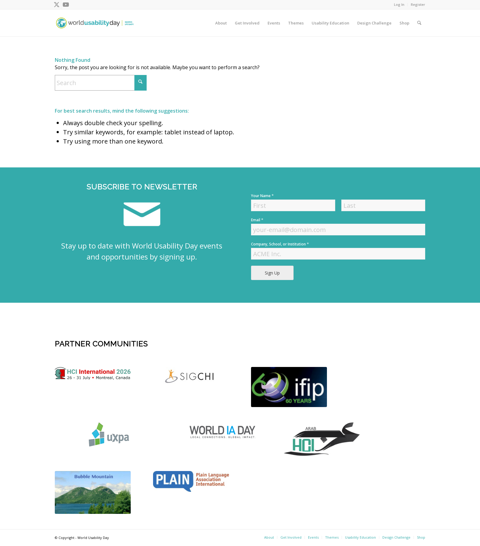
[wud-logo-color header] (95, 22)
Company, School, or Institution (280, 244)
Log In (399, 4)
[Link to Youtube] (65, 4)
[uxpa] (109, 434)
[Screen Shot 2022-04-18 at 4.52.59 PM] (224, 431)
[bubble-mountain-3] (93, 492)
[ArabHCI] (322, 438)
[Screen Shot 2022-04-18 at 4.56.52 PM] (289, 387)
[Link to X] (56, 4)
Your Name (262, 195)
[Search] (419, 22)
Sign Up (272, 273)
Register (418, 4)
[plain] (191, 481)
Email (257, 220)
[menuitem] (399, 4)
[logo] (93, 373)
